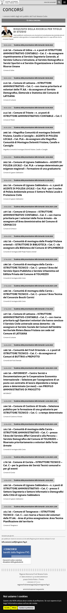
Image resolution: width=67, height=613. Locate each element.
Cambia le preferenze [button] (26, 608)
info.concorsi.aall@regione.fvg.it (14, 542)
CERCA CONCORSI (33, 21)
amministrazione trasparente (33, 589)
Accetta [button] (7, 608)
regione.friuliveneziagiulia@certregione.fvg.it (33, 584)
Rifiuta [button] (14, 608)
